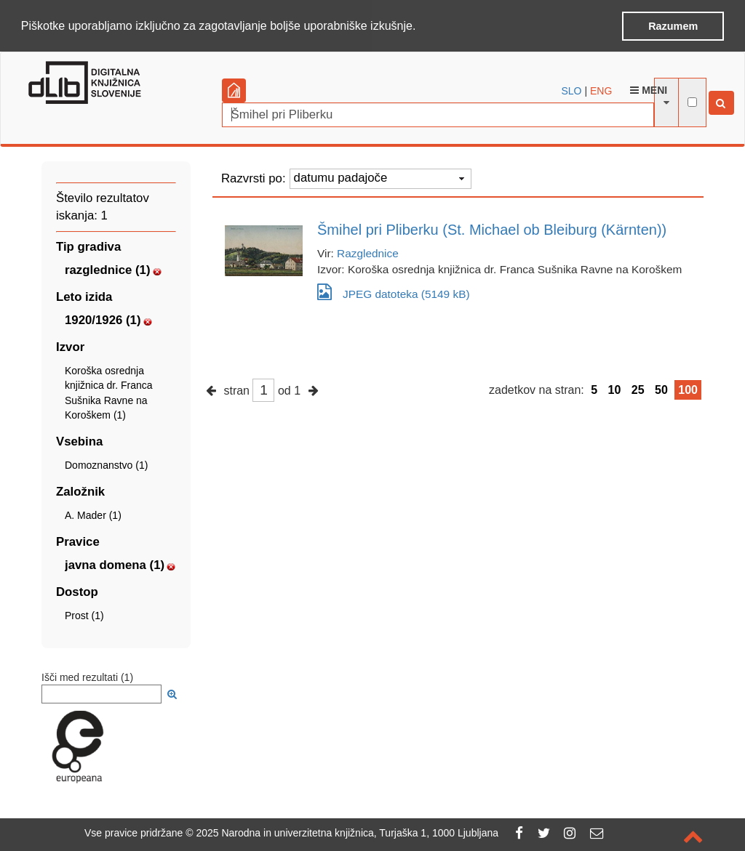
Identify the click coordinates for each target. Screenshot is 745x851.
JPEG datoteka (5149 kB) (393, 291)
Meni (648, 89)
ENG (601, 90)
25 (638, 389)
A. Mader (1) (93, 514)
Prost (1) (84, 615)
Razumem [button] (673, 26)
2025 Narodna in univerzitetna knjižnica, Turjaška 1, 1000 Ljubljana (347, 833)
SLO (572, 90)
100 (688, 389)
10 (614, 389)
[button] (421, 27)
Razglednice (368, 252)
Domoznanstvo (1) (106, 464)
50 (661, 389)
